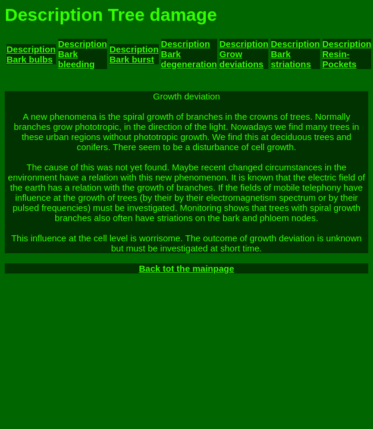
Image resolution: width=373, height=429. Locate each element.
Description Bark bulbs (31, 54)
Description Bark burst (134, 54)
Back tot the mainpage (186, 268)
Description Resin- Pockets (347, 54)
